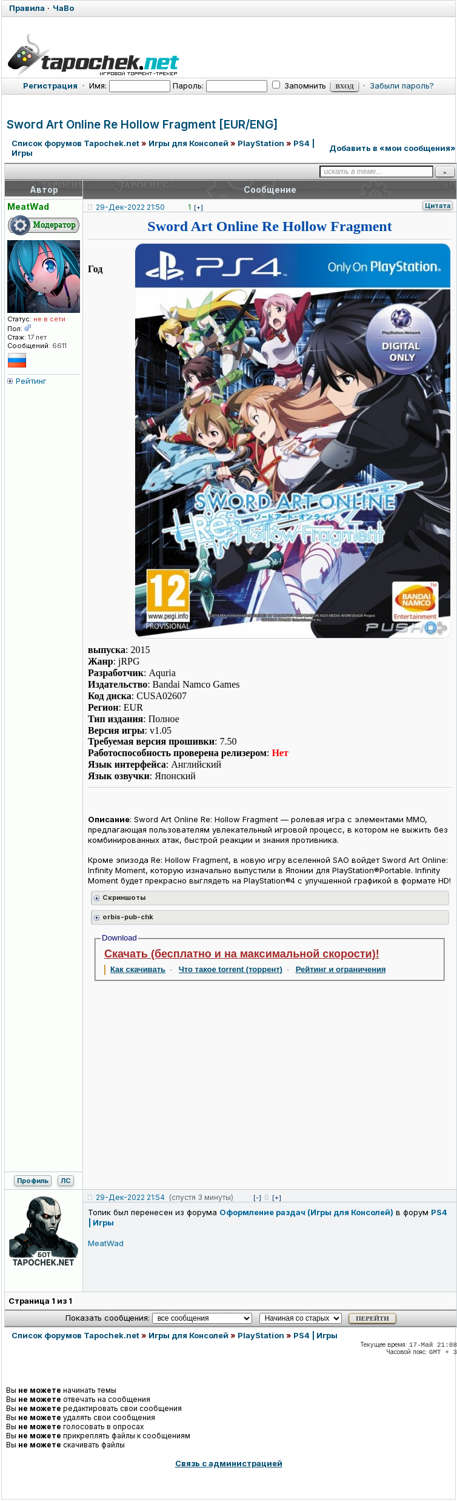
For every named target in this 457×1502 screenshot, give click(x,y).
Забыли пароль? (402, 85)
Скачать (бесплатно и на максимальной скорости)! (241, 954)
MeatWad (106, 1243)
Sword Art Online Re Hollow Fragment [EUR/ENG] (142, 125)
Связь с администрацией (228, 1463)
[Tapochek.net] (228, 53)
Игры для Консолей (188, 143)
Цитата (437, 205)
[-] (257, 1197)
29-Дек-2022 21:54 (130, 1197)
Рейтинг (31, 381)
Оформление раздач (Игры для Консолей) (306, 1212)
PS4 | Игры (315, 1335)
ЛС (66, 1180)
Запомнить (299, 85)
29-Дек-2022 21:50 (130, 207)
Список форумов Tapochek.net (75, 143)
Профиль (32, 1180)
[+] (198, 207)
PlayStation (261, 143)
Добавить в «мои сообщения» (392, 148)
